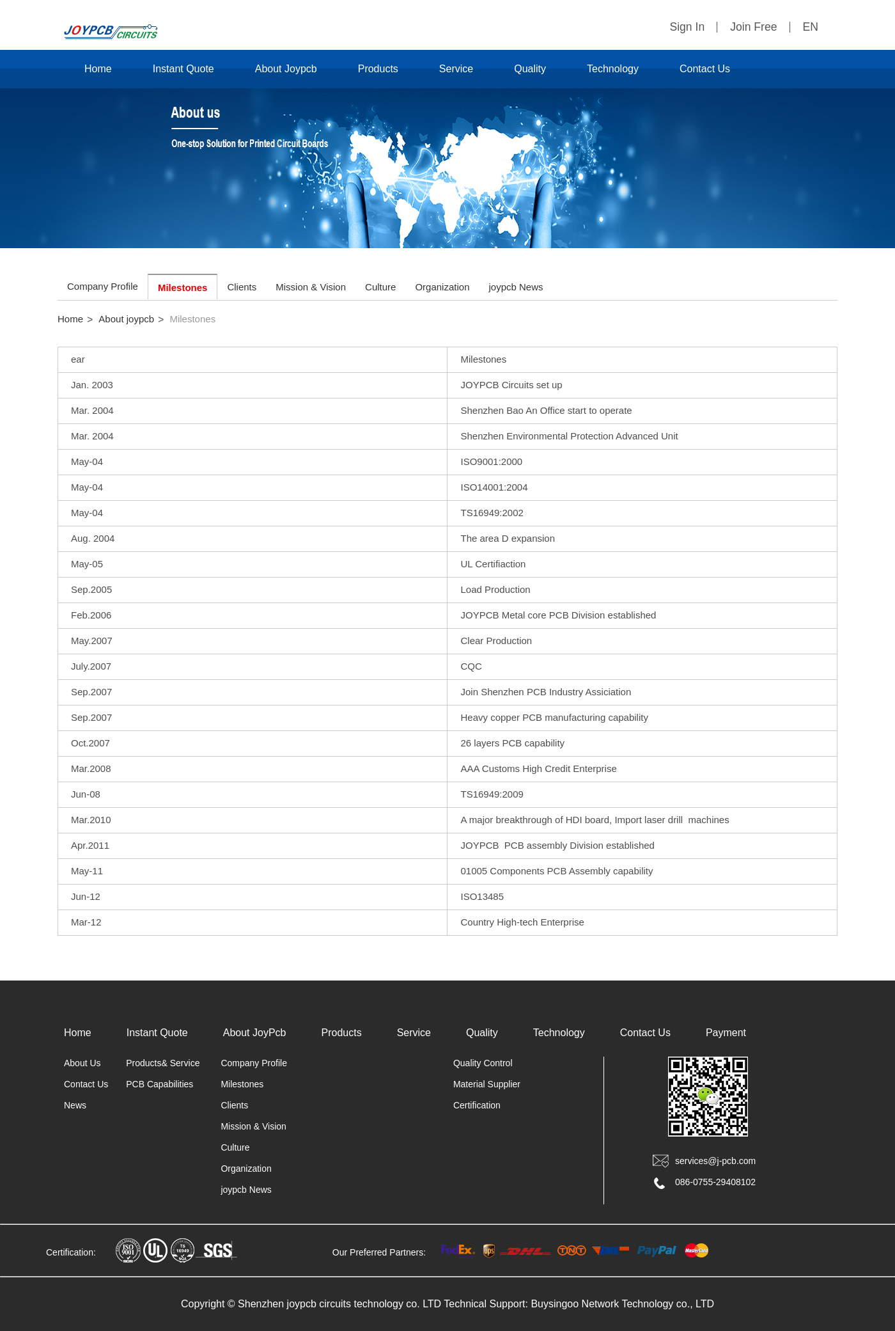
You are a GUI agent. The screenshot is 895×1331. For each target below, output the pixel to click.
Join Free (753, 26)
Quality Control (483, 1063)
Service (456, 68)
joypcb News (515, 286)
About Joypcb (286, 68)
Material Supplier (486, 1084)
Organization (442, 286)
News (75, 1105)
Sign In (686, 26)
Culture (380, 286)
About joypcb (126, 318)
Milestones (183, 287)
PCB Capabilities (159, 1084)
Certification (477, 1105)
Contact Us (705, 68)
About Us (82, 1063)
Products (378, 68)
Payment (726, 1032)
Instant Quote (183, 68)
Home (98, 68)
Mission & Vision (311, 286)
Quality (530, 68)
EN (810, 26)
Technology (613, 68)
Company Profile (102, 286)
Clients (241, 286)
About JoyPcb (254, 1032)
